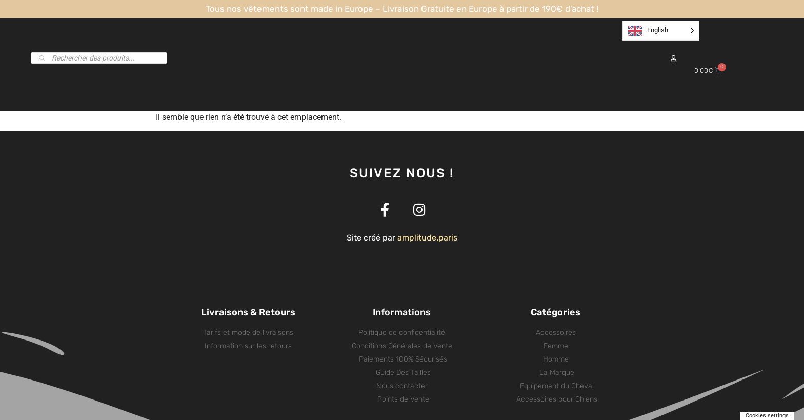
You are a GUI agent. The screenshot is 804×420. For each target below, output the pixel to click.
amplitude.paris (427, 238)
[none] (660, 31)
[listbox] (660, 31)
